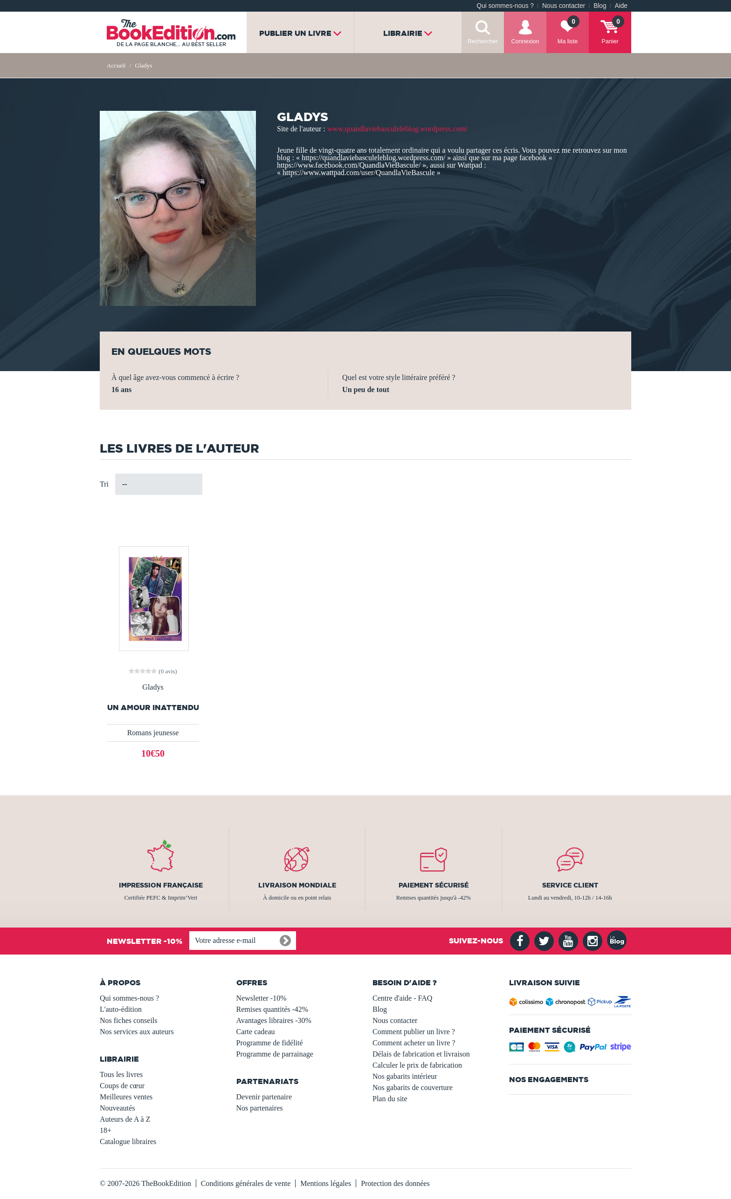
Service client (570, 885)
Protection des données (395, 1183)
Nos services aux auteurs (137, 1032)
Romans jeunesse (153, 733)
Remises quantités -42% (272, 1009)
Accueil (116, 65)
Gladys (152, 687)
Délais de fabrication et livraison (421, 1054)
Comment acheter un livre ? (413, 1043)
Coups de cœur (122, 1086)
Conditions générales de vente (245, 1183)
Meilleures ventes (126, 1097)
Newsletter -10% (261, 998)
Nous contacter (563, 5)
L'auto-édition (121, 1009)
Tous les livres (121, 1074)
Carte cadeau (255, 1032)
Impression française (161, 885)
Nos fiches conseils (129, 1020)
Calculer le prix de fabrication (417, 1065)
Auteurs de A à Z (125, 1119)
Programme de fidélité (269, 1043)
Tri (104, 484)
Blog (599, 5)
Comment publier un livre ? (413, 1032)
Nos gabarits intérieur (404, 1076)
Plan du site (389, 1099)
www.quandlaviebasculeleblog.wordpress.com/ (397, 129)
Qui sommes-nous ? (505, 5)
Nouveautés (117, 1108)
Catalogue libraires (128, 1141)
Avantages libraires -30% (273, 1020)
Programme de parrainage (274, 1054)
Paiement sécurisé (434, 885)
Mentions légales (325, 1183)
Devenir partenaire (264, 1097)
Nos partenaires (259, 1108)
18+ (105, 1130)
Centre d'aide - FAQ (402, 998)
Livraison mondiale (297, 885)
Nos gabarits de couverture (412, 1087)
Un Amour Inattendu (153, 707)
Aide (621, 5)
